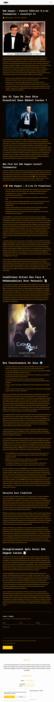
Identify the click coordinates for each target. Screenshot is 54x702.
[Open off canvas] (50, 2)
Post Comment (7, 647)
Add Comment (6, 627)
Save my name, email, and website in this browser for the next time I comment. (20, 640)
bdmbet (48, 535)
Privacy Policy (12, 643)
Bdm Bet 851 (24, 17)
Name (4, 623)
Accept (6, 696)
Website (38, 623)
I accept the (9, 643)
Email (21, 623)
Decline (13, 696)
